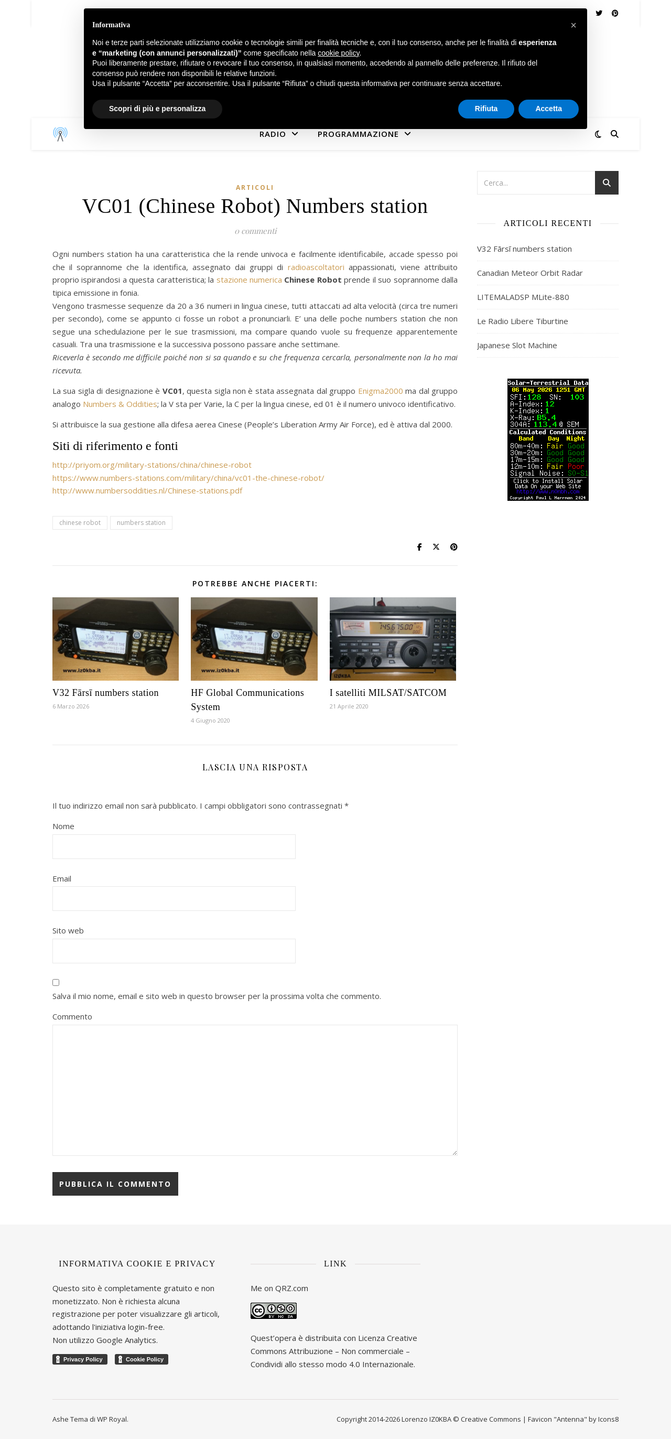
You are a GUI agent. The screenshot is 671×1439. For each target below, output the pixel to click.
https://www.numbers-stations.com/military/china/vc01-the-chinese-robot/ (188, 477)
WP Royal (112, 1419)
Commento (72, 1016)
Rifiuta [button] (486, 108)
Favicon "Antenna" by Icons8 (573, 1419)
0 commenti (255, 230)
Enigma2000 (380, 390)
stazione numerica (249, 279)
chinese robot (80, 522)
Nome (63, 826)
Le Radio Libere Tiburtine (522, 321)
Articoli (255, 187)
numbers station (141, 522)
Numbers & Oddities (120, 404)
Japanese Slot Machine (517, 345)
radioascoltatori (316, 267)
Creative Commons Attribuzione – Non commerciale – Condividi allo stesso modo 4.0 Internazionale (334, 1351)
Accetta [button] (548, 108)
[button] (573, 25)
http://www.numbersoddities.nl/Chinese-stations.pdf (147, 490)
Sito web (68, 930)
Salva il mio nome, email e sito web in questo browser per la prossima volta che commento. (216, 996)
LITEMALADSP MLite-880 (523, 297)
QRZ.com (291, 1288)
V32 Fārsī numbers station (105, 693)
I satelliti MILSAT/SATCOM (388, 693)
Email (61, 878)
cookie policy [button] (338, 53)
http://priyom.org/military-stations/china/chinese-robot (152, 464)
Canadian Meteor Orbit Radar (530, 272)
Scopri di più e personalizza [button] (157, 108)
